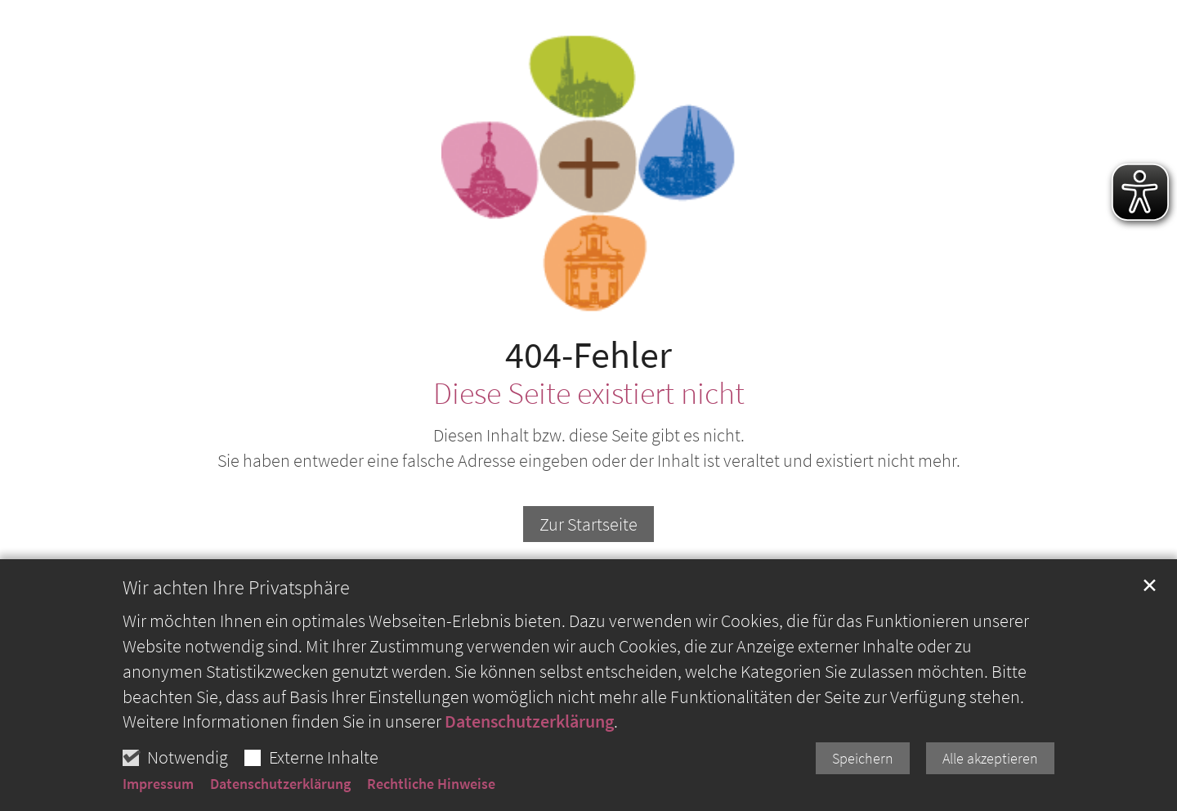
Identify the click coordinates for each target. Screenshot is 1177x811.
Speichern (862, 761)
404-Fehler (588, 355)
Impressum (158, 787)
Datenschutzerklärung (529, 724)
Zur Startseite (588, 524)
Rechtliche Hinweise (431, 787)
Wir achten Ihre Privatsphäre (236, 591)
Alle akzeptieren (990, 761)
